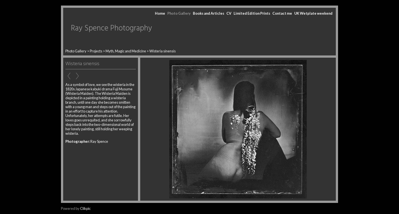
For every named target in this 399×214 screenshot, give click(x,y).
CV (228, 13)
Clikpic (85, 208)
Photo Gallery (179, 13)
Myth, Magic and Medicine (126, 51)
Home (160, 13)
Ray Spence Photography (111, 28)
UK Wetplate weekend (313, 13)
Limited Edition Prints (252, 13)
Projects (96, 51)
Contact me (282, 13)
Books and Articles (208, 13)
